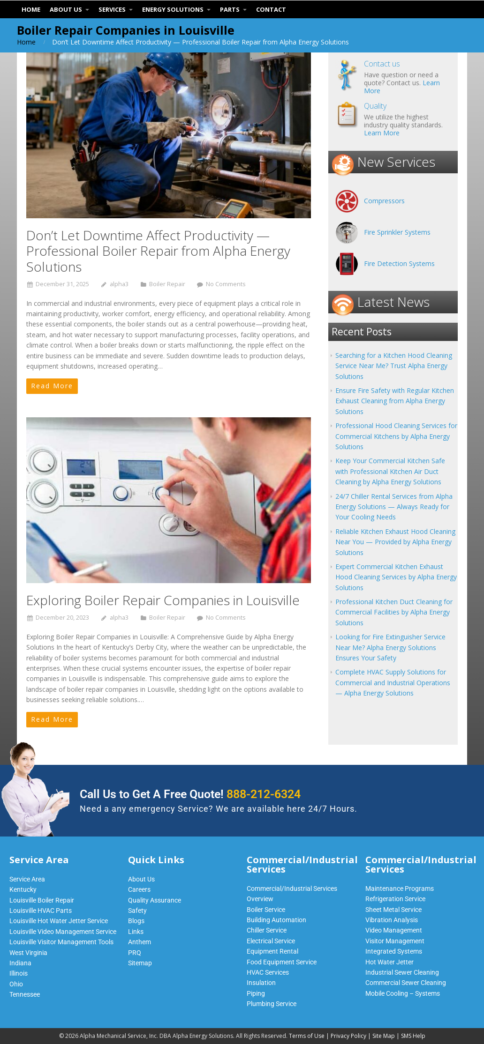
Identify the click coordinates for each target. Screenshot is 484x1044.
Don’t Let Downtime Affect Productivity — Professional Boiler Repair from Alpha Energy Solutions (158, 250)
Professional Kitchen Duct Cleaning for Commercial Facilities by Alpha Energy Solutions (394, 612)
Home (26, 41)
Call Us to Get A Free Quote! (190, 794)
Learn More (382, 132)
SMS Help (413, 1036)
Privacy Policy (348, 1036)
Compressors (384, 200)
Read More (52, 385)
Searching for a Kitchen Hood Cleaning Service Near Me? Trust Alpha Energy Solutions (393, 366)
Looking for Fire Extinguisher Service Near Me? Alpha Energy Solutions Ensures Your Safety (390, 647)
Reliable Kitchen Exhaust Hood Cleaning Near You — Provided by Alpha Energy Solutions (395, 542)
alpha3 (119, 284)
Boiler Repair (167, 284)
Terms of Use (307, 1036)
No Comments (226, 284)
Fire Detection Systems (399, 263)
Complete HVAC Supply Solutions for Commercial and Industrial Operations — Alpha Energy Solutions (392, 682)
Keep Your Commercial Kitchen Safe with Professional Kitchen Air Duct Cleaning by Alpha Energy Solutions (390, 471)
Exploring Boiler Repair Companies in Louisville (163, 600)
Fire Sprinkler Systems (397, 232)
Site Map (383, 1036)
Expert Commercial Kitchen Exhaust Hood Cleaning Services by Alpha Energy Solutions (396, 577)
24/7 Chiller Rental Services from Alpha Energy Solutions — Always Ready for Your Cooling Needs (394, 507)
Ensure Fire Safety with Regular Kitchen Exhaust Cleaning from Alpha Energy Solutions (394, 401)
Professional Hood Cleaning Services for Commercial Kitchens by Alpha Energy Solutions (396, 436)
